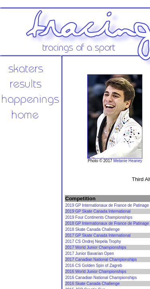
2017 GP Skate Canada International (97, 235)
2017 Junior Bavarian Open (89, 253)
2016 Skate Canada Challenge (92, 283)
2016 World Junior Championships (95, 271)
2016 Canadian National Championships (101, 277)
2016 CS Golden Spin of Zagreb (93, 265)
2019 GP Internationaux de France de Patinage (107, 205)
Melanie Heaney (127, 161)
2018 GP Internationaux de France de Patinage (107, 223)
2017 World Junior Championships (95, 247)
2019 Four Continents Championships (98, 217)
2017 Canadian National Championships (101, 259)
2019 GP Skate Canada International (97, 211)
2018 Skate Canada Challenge (92, 229)
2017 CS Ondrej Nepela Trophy (93, 241)
